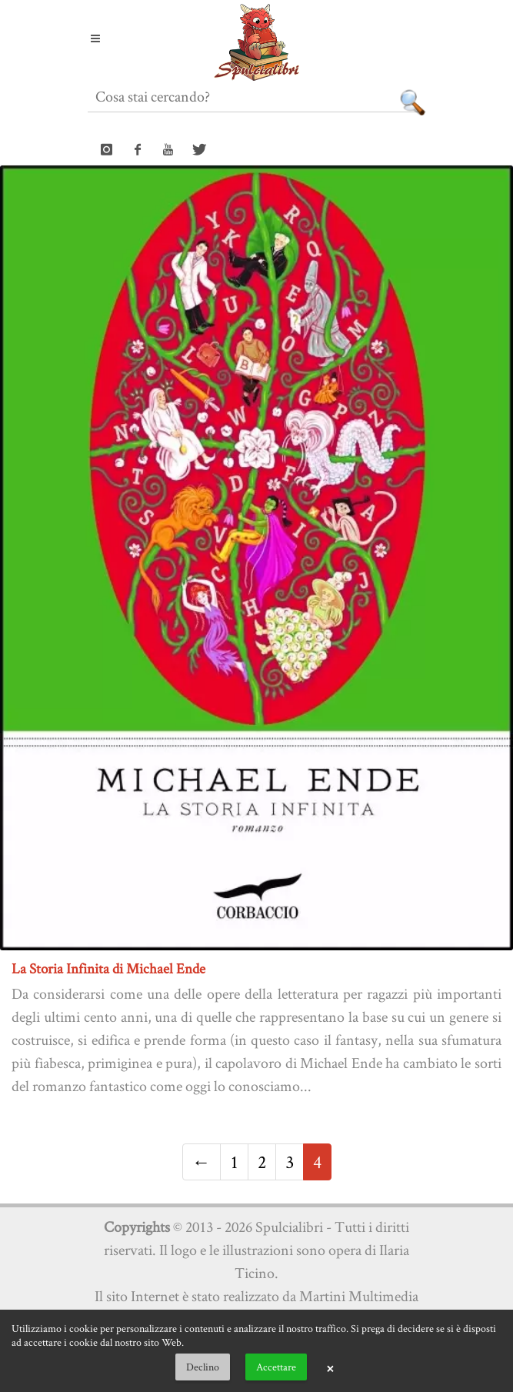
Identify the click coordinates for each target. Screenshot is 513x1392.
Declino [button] (202, 1367)
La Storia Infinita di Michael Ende (108, 968)
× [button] (330, 1367)
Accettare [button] (276, 1367)
